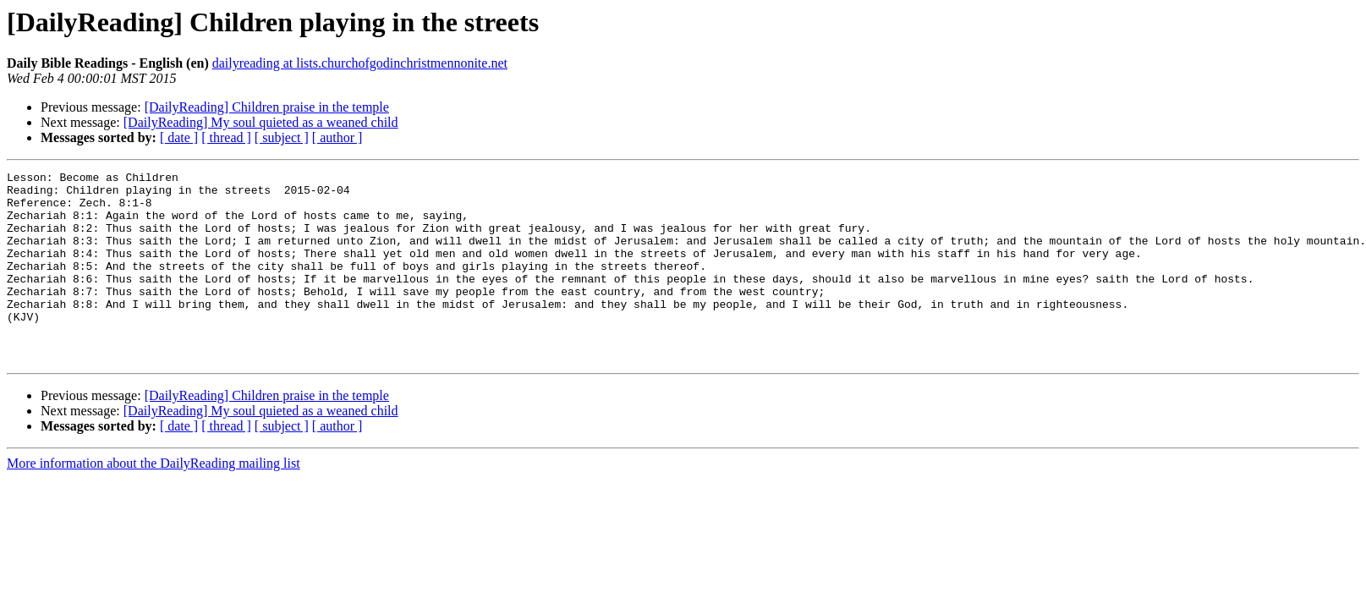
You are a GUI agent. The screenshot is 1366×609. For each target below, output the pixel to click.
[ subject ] (282, 137)
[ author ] (337, 137)
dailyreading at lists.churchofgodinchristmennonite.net (359, 63)
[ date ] (179, 137)
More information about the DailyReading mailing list (153, 501)
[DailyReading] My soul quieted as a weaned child (260, 122)
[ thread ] (226, 137)
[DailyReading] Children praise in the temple (267, 107)
